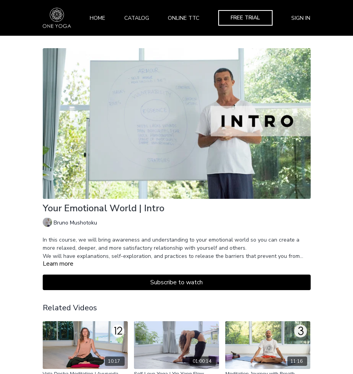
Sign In (300, 18)
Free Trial (245, 17)
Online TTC (183, 18)
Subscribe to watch (176, 282)
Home (97, 18)
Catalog (136, 18)
